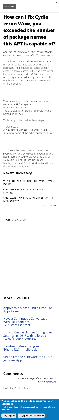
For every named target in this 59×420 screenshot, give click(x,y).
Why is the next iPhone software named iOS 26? (28, 182)
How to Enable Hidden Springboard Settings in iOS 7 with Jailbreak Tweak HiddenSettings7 (28, 335)
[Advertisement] (29, 258)
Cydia (15, 219)
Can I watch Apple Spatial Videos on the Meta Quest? (28, 199)
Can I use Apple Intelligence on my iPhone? (25, 191)
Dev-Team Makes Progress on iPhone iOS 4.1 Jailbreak (24, 348)
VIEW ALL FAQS (49, 205)
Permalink (51, 382)
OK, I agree (9, 415)
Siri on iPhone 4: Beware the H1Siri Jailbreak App (27, 358)
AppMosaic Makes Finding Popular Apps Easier (27, 309)
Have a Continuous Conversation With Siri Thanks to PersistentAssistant (26, 321)
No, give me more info (31, 415)
